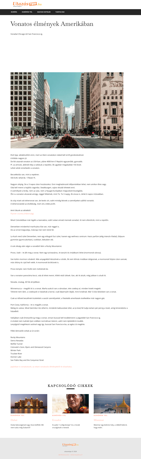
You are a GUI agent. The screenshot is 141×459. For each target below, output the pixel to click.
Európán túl (17, 415)
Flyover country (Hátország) (22, 213)
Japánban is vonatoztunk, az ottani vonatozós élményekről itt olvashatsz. (41, 366)
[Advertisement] (70, 54)
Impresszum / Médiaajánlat (70, 455)
